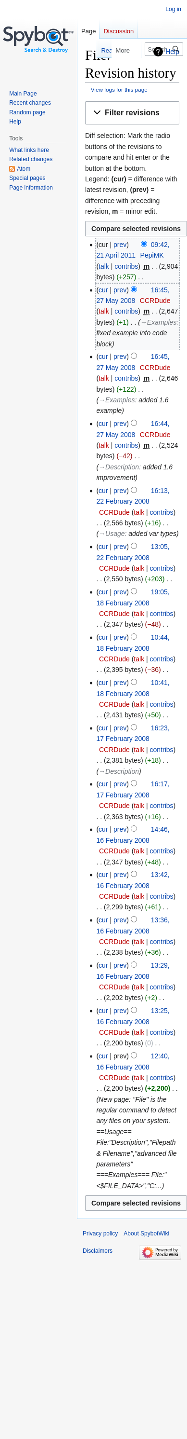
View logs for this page (119, 89)
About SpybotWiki (146, 1233)
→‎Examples (158, 322)
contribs (126, 266)
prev (119, 244)
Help (172, 51)
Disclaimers (97, 1250)
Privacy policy (100, 1233)
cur (103, 290)
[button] (132, 113)
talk (104, 266)
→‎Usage (112, 533)
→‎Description (119, 467)
